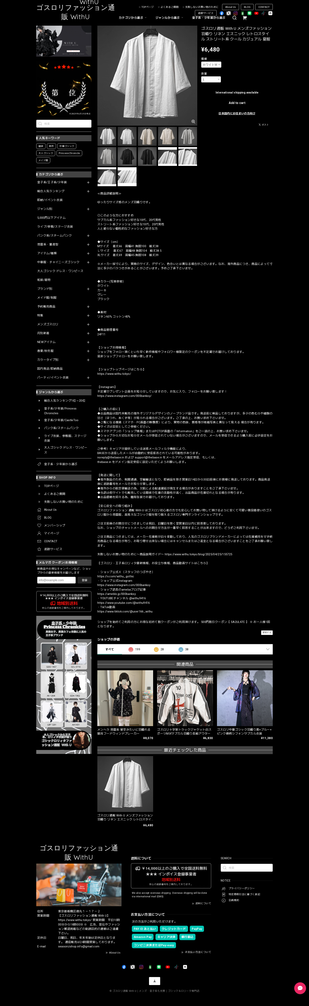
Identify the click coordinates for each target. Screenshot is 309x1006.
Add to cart (237, 103)
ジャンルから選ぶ (169, 18)
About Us (230, 7)
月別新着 (43, 333)
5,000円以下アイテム (51, 218)
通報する (266, 632)
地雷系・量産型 (47, 244)
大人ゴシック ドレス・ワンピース (60, 271)
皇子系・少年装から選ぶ (208, 18)
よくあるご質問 (170, 7)
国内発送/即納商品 (50, 368)
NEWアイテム (46, 342)
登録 (84, 580)
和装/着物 (44, 280)
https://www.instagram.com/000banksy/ (124, 396)
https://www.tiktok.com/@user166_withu (125, 611)
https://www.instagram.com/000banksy (123, 585)
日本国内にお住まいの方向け (237, 113)
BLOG (247, 7)
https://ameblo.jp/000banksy (116, 594)
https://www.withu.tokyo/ (114, 374)
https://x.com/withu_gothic (115, 576)
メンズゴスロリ (47, 324)
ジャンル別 (44, 209)
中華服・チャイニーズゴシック (58, 262)
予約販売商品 (46, 306)
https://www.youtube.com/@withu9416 (123, 603)
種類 (204, 58)
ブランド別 (44, 289)
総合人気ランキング (50, 191)
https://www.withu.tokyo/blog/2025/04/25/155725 (198, 554)
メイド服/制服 (47, 297)
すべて (109, 649)
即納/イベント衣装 (50, 200)
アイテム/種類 (47, 253)
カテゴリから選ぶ (133, 18)
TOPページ (147, 7)
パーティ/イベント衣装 (53, 377)
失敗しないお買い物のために (202, 7)
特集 (40, 315)
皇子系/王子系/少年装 (52, 182)
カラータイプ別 (47, 360)
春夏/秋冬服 (45, 351)
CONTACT (264, 7)
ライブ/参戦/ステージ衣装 (55, 226)
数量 (204, 73)
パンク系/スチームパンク (54, 235)
